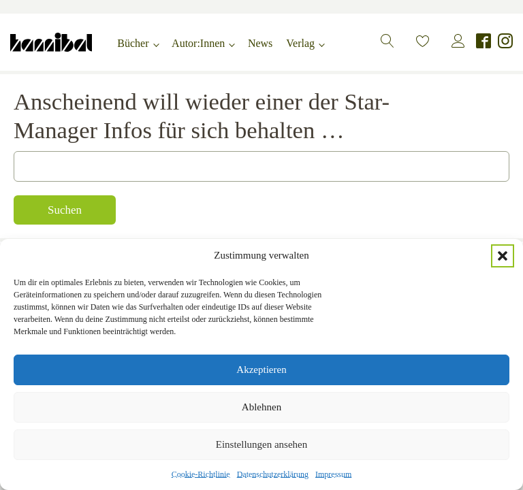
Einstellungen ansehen (262, 444)
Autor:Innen (198, 43)
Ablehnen (261, 407)
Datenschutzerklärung (272, 474)
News (260, 43)
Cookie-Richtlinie (201, 474)
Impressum (333, 474)
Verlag (300, 43)
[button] (502, 256)
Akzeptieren (261, 369)
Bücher (132, 43)
